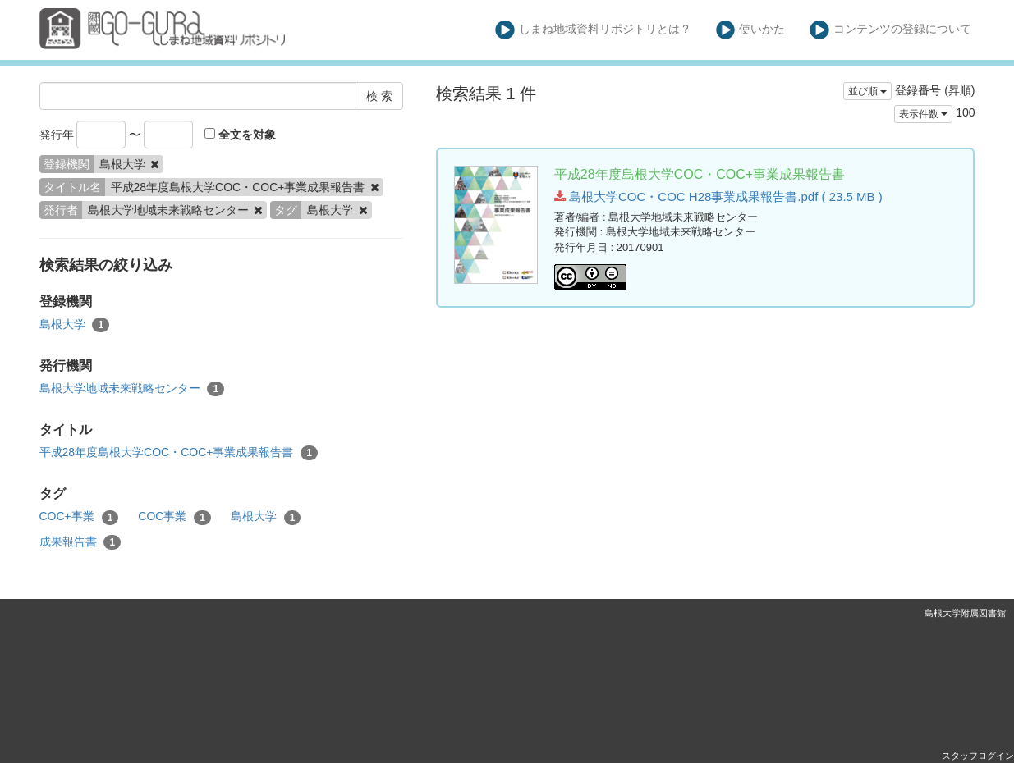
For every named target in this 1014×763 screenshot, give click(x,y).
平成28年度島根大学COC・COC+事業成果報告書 (179, 452)
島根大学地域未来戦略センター (132, 389)
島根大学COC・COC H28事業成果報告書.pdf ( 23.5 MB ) (718, 196)
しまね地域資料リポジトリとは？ (593, 30)
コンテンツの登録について (890, 30)
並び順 (867, 91)
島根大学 (74, 325)
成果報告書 (80, 542)
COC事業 (174, 516)
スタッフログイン (978, 756)
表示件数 (923, 114)
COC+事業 (79, 516)
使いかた (751, 30)
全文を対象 (240, 134)
